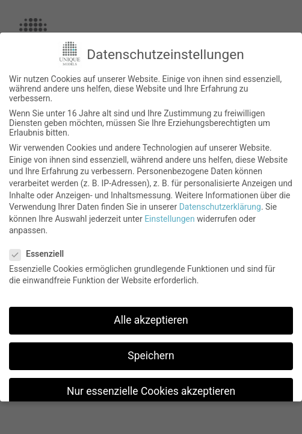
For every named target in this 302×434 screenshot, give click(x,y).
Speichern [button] (151, 356)
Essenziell (40, 254)
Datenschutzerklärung (220, 207)
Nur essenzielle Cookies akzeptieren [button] (151, 391)
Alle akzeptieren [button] (151, 320)
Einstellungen (169, 219)
